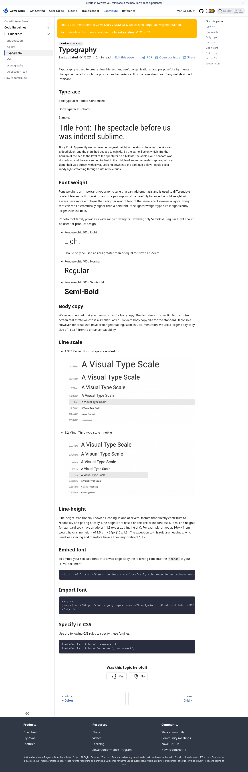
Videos (97, 738)
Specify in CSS (213, 63)
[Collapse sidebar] (27, 713)
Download (30, 732)
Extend (72, 11)
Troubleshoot (90, 11)
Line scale (211, 42)
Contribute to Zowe (16, 21)
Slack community (173, 732)
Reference (128, 11)
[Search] (231, 11)
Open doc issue (167, 57)
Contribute (111, 11)
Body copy (211, 37)
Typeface (210, 26)
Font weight (212, 32)
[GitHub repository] (201, 11)
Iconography (15, 65)
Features (29, 744)
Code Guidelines (15, 27)
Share (191, 57)
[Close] (243, 2)
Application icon (17, 71)
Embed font (212, 53)
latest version (124, 32)
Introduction (15, 40)
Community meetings (176, 738)
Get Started (37, 11)
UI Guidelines (13, 34)
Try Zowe (29, 738)
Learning (98, 744)
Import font (212, 58)
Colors (11, 46)
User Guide (56, 11)
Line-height (212, 47)
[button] (210, 11)
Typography (14, 53)
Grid (10, 59)
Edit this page (124, 57)
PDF (147, 57)
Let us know (93, 3)
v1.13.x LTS (184, 11)
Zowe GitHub (170, 744)
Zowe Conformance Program (112, 750)
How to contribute (15, 78)
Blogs (96, 732)
